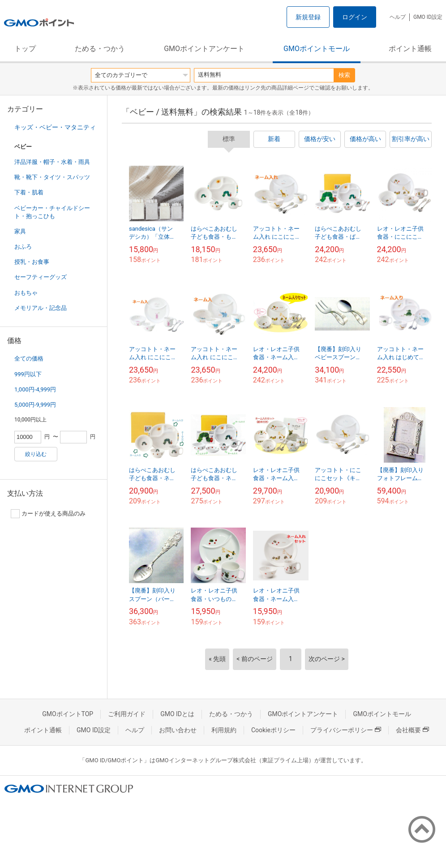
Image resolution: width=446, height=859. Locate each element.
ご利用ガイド (127, 713)
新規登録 (308, 17)
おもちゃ (26, 292)
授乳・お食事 (31, 261)
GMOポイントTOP (67, 713)
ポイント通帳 (410, 48)
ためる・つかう (100, 48)
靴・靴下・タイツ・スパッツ (52, 177)
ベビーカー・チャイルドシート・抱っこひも (52, 212)
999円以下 (28, 374)
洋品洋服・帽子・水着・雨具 (52, 162)
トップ (25, 48)
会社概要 (412, 730)
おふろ (23, 246)
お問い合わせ (178, 730)
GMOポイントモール (316, 48)
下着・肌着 (28, 192)
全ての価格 (28, 358)
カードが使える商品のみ (48, 513)
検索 (344, 75)
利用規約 (223, 730)
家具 (20, 231)
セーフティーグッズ (40, 277)
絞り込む (36, 454)
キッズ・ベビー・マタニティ (55, 127)
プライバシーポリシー (345, 730)
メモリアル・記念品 (40, 308)
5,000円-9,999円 (35, 404)
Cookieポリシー (273, 730)
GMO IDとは (177, 713)
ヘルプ (398, 17)
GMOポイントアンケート (204, 48)
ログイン (354, 17)
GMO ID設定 (427, 17)
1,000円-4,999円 (35, 389)
